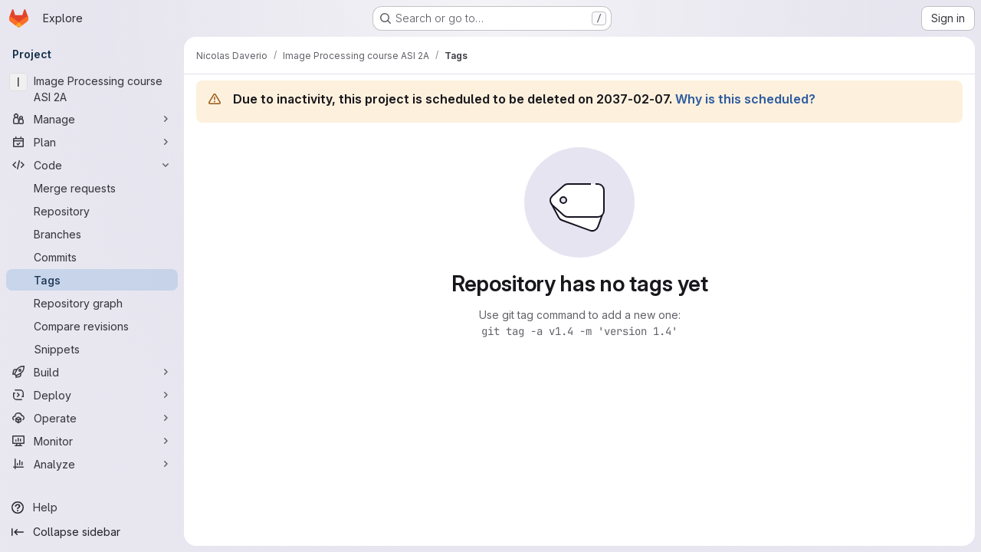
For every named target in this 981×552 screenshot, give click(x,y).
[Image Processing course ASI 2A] (92, 89)
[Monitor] (92, 441)
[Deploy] (92, 395)
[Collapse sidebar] (92, 532)
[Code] (92, 165)
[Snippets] (92, 349)
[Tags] (92, 280)
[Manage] (92, 119)
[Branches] (92, 234)
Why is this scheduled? (745, 99)
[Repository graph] (92, 303)
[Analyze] (92, 464)
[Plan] (92, 142)
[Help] (92, 507)
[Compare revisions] (92, 326)
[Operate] (92, 418)
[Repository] (92, 211)
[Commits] (92, 257)
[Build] (92, 372)
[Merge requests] (92, 188)
